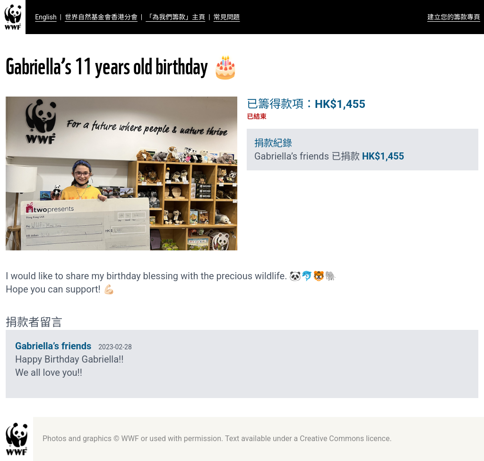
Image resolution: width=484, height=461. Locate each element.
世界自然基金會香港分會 (101, 17)
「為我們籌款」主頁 (175, 17)
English (45, 17)
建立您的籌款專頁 (453, 17)
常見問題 (227, 17)
